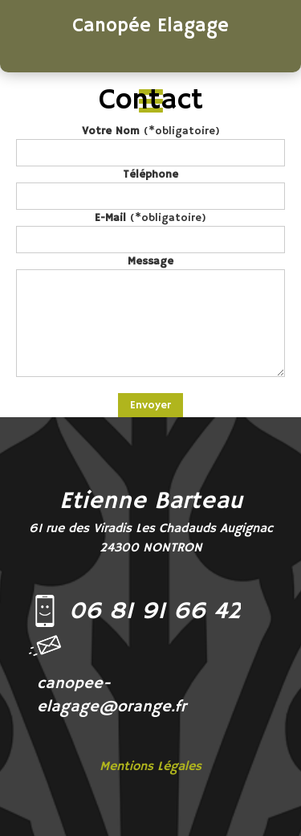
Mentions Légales (150, 767)
